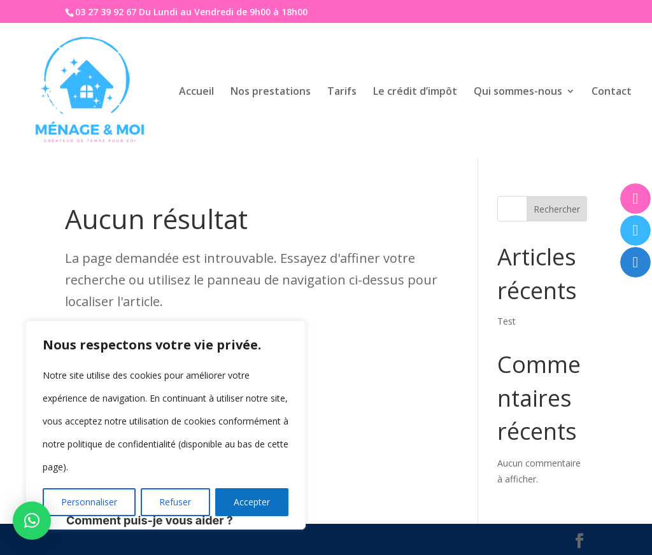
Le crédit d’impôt (415, 92)
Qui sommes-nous (518, 92)
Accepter (252, 502)
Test (506, 321)
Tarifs (342, 92)
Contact (612, 92)
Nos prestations (270, 92)
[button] (32, 521)
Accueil (196, 92)
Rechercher (557, 209)
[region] (165, 425)
